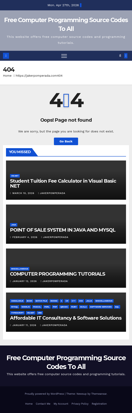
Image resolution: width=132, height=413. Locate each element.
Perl (47, 307)
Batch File (41, 301)
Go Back (66, 141)
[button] (120, 56)
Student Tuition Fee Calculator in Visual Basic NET (63, 183)
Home (7, 75)
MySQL (14, 307)
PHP (55, 307)
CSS (81, 301)
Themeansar (99, 393)
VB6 (40, 313)
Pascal (37, 307)
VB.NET (15, 176)
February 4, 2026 (25, 237)
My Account (61, 403)
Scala (83, 307)
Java (13, 225)
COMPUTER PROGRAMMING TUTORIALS (57, 274)
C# (67, 301)
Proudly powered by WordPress (45, 393)
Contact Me (43, 403)
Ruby (74, 307)
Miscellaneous (19, 269)
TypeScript (17, 313)
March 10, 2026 (23, 193)
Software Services (101, 307)
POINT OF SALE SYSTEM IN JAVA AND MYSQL (62, 230)
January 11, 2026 (24, 325)
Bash (29, 301)
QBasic (64, 307)
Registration (99, 403)
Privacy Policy (79, 403)
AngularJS (17, 301)
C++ (73, 301)
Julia (89, 301)
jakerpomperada (51, 193)
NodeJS (26, 307)
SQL (117, 307)
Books (54, 301)
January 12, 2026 (25, 281)
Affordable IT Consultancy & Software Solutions (65, 318)
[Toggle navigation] (64, 55)
